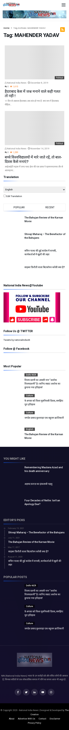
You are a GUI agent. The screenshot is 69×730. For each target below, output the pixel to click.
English (29, 429)
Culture (29, 395)
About (11, 719)
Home (7, 28)
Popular (19, 207)
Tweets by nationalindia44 (17, 340)
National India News (15, 83)
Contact (42, 719)
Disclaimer (55, 719)
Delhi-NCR (31, 375)
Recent (50, 207)
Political (59, 77)
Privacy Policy (34, 723)
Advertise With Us (26, 719)
